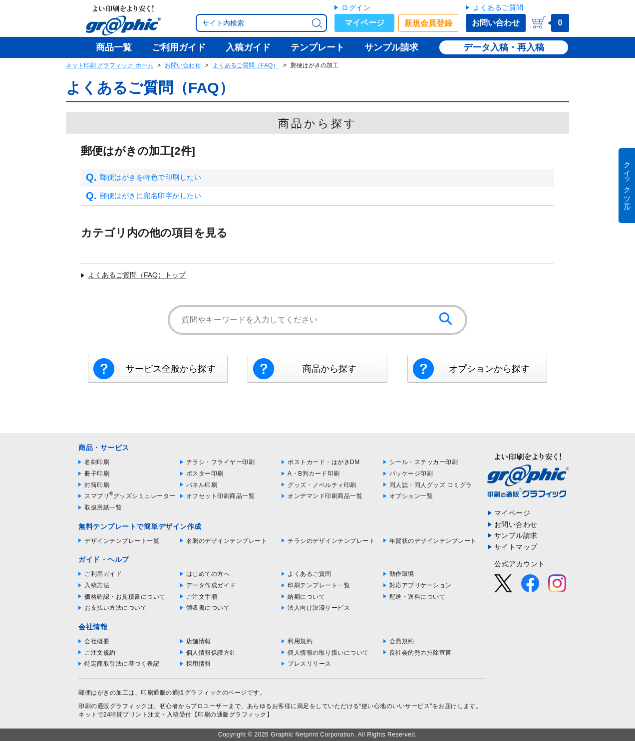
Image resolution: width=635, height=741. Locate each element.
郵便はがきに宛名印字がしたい (143, 196)
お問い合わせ (496, 22)
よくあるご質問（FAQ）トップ (137, 275)
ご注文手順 (202, 596)
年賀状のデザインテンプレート (433, 540)
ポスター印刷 (205, 473)
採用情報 (198, 663)
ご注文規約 (100, 652)
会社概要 (96, 641)
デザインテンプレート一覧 (121, 540)
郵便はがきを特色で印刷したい (143, 177)
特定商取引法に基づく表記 (121, 663)
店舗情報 (198, 641)
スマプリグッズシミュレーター (130, 496)
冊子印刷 (96, 473)
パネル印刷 (202, 485)
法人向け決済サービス (319, 607)
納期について (306, 596)
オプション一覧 (411, 496)
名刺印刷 (96, 462)
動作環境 (401, 573)
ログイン (355, 7)
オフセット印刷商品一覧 (220, 496)
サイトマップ (516, 547)
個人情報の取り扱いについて (328, 652)
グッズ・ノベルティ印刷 (322, 485)
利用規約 (300, 641)
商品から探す (329, 369)
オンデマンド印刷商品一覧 (325, 496)
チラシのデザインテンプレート (331, 540)
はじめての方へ (208, 573)
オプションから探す (489, 369)
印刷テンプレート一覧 (319, 585)
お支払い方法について (115, 607)
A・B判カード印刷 (314, 473)
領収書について (208, 607)
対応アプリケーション (420, 585)
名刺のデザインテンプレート (227, 540)
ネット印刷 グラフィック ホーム (109, 65)
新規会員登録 (428, 23)
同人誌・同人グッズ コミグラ (430, 485)
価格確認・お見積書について (125, 596)
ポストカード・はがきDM (324, 462)
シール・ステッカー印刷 (423, 462)
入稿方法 (96, 585)
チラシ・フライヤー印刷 (220, 462)
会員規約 (401, 641)
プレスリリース (309, 663)
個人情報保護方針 (211, 652)
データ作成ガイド (211, 585)
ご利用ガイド (103, 573)
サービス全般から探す (171, 369)
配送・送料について (417, 596)
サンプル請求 (516, 535)
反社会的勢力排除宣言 (420, 652)
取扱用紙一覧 (103, 507)
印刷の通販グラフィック (112, 706)
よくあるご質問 (498, 7)
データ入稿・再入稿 (503, 47)
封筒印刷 (96, 485)
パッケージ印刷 (411, 473)
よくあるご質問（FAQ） (246, 65)
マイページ (364, 22)
